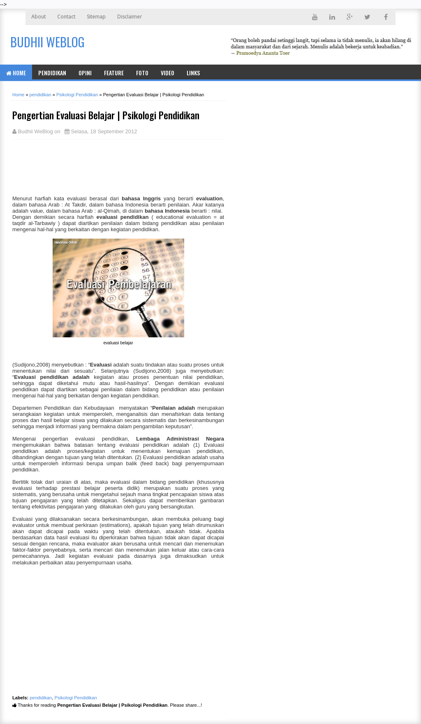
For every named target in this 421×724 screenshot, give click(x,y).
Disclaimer (129, 16)
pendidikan (41, 697)
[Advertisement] (78, 166)
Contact (66, 16)
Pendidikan (52, 72)
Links (193, 72)
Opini (85, 72)
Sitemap (96, 16)
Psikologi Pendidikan (76, 697)
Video (167, 72)
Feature (114, 72)
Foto (142, 72)
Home (16, 72)
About (38, 16)
